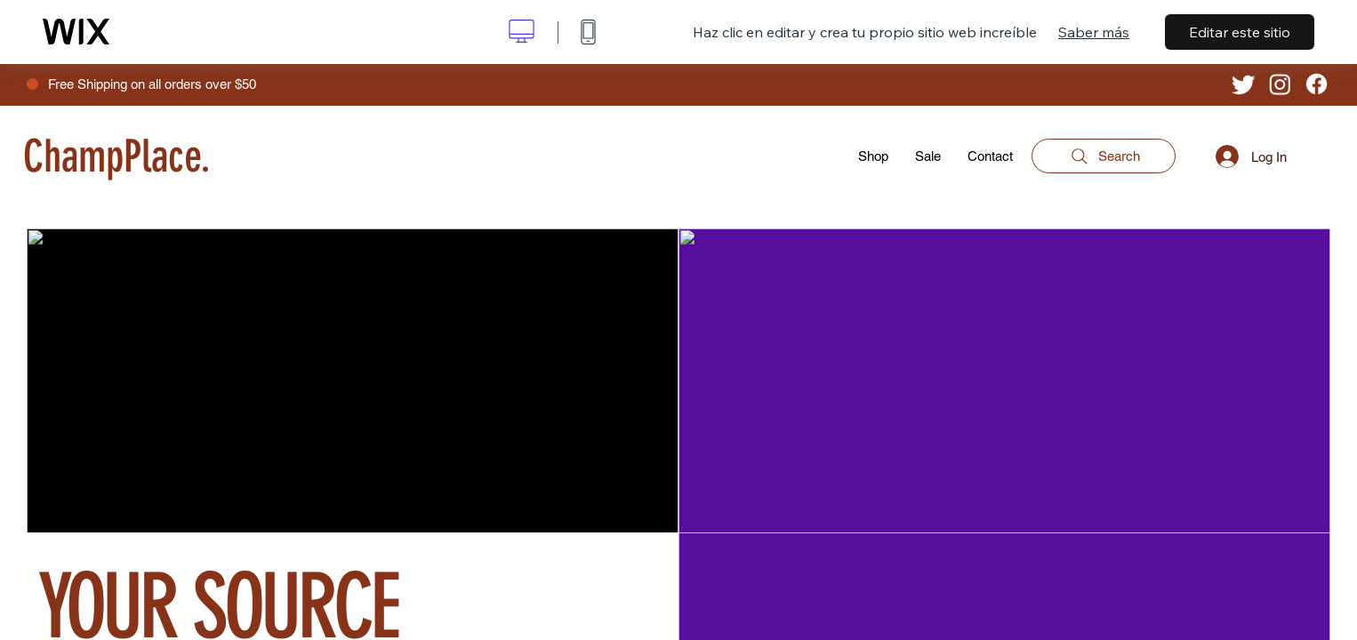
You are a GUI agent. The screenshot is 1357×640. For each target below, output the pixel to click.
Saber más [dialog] (1093, 32)
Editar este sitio (1239, 32)
